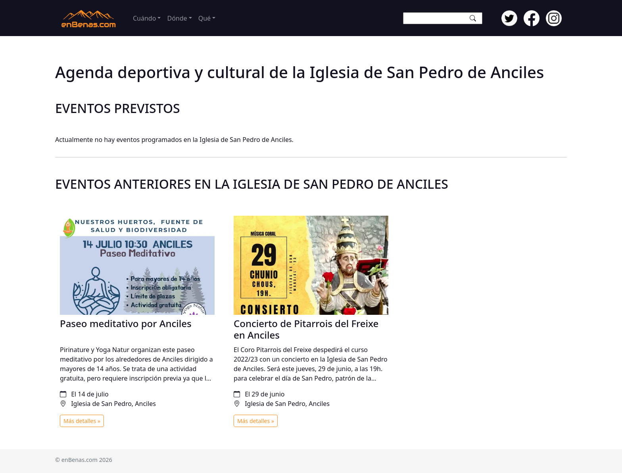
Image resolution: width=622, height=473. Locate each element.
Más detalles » (81, 421)
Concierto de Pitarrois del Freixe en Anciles (306, 329)
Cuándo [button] (144, 18)
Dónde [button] (177, 18)
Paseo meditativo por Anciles (126, 323)
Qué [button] (204, 18)
